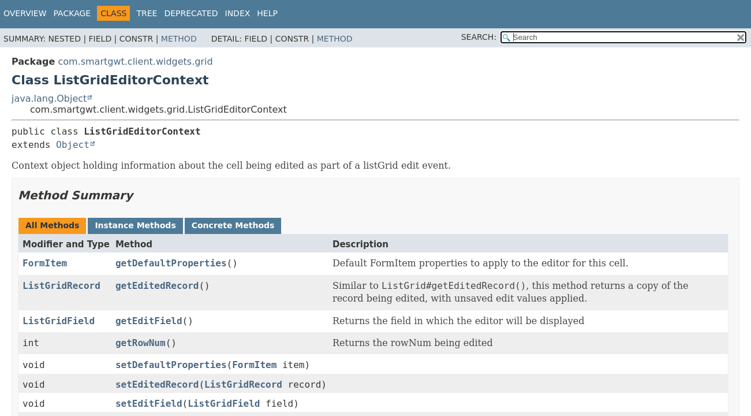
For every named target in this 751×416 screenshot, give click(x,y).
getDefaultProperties (171, 263)
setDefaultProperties (171, 364)
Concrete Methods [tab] (233, 225)
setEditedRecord (157, 384)
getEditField (148, 320)
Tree (146, 13)
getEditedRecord (157, 285)
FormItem (45, 263)
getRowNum (140, 342)
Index (238, 13)
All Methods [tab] (52, 225)
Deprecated (191, 13)
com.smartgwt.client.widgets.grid (135, 61)
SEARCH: (478, 37)
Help (267, 13)
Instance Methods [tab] (135, 225)
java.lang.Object (49, 98)
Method (179, 38)
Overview (25, 13)
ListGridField (59, 320)
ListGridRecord (61, 285)
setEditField (148, 403)
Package (72, 13)
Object (72, 144)
